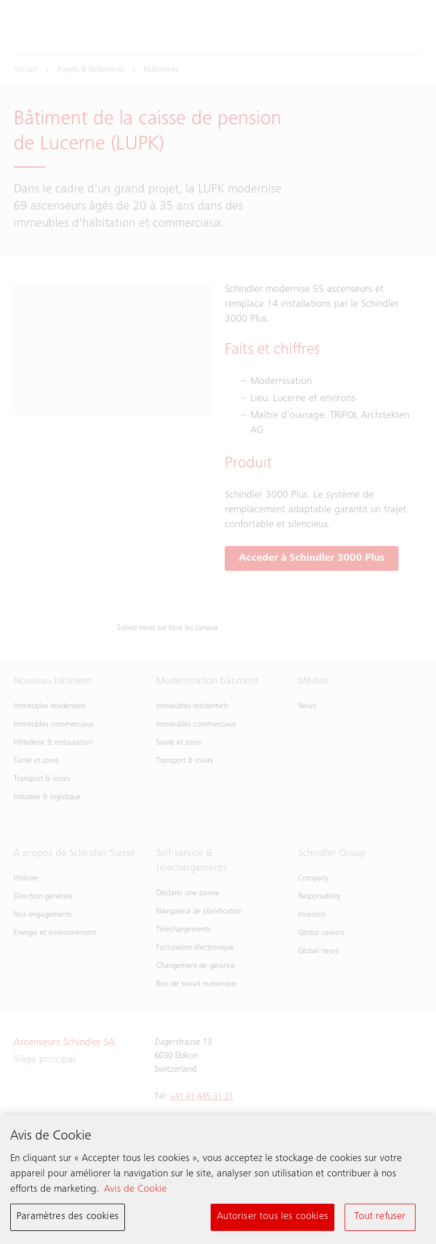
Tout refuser (379, 1217)
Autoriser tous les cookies (272, 1217)
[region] (218, 1179)
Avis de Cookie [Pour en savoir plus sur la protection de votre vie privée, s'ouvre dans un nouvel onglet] (135, 1189)
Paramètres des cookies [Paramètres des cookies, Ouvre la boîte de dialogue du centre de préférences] (67, 1217)
